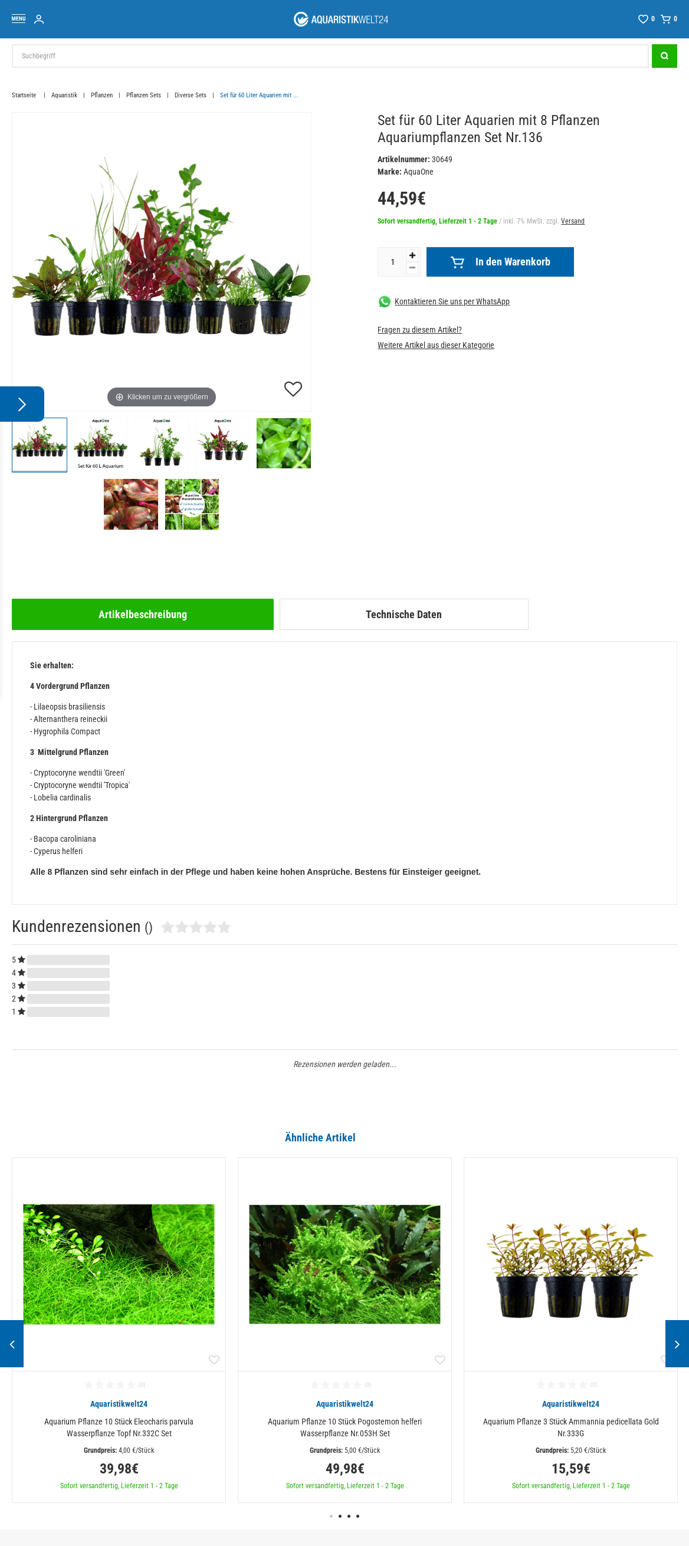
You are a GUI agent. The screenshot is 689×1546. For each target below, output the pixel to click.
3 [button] (348, 1516)
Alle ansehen (652, 1137)
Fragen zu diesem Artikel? (420, 329)
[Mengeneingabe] (392, 262)
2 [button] (340, 1516)
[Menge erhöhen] (412, 256)
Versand (573, 221)
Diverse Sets (190, 95)
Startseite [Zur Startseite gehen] (25, 95)
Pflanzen (102, 95)
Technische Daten (404, 614)
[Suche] (664, 56)
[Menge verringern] (412, 268)
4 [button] (357, 1516)
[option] (119, 1330)
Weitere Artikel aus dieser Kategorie (436, 345)
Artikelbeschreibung (143, 614)
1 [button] (331, 1516)
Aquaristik (64, 95)
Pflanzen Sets (143, 95)
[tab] (143, 614)
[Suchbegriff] (330, 56)
